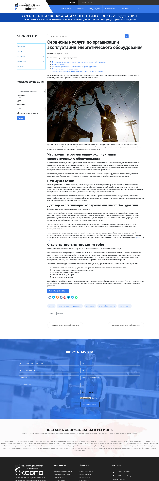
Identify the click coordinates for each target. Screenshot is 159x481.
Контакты (126, 9)
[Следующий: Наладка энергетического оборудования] (126, 325)
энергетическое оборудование (70, 306)
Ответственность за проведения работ (66, 69)
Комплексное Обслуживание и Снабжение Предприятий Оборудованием (29, 6)
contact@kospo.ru (128, 476)
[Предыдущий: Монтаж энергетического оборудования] (65, 325)
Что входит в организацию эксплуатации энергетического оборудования (79, 62)
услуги (51, 306)
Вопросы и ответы (86, 471)
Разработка (110, 9)
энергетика (90, 306)
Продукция (94, 9)
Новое (20, 98)
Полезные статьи (60, 477)
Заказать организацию (58, 291)
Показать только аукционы (28, 113)
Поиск (20, 118)
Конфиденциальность (62, 474)
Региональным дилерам (63, 471)
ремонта (139, 237)
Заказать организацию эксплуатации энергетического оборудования (77, 71)
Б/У (19, 101)
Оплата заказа (85, 477)
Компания (65, 9)
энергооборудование (107, 306)
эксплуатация (125, 306)
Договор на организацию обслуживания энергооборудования (74, 66)
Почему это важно (58, 64)
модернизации (52, 240)
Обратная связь (85, 474)
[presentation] (36, 406)
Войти (84, 2)
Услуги (80, 9)
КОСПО (29, 9)
